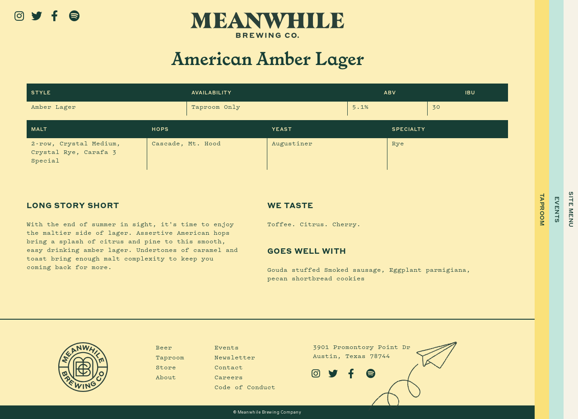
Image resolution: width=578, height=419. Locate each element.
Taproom (170, 357)
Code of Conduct (244, 387)
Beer (164, 347)
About (166, 377)
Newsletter (234, 357)
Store (166, 367)
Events (226, 347)
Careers (228, 377)
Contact (228, 367)
